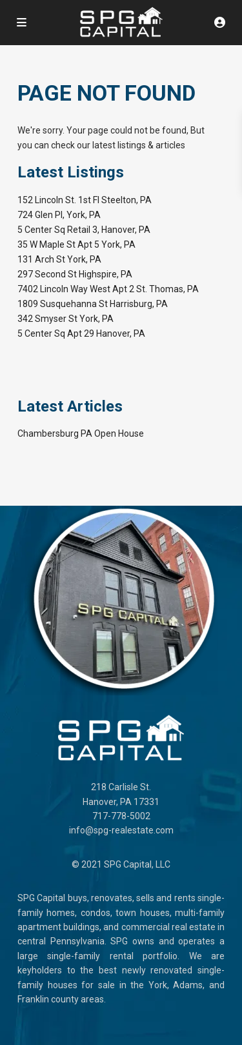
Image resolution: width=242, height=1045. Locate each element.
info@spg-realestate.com (121, 830)
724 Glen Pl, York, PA (59, 215)
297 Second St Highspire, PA (74, 274)
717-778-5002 (121, 816)
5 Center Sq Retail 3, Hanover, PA (83, 229)
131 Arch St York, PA (59, 259)
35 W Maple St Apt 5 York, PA (76, 244)
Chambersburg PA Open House (80, 433)
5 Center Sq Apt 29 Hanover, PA (81, 333)
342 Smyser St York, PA (65, 319)
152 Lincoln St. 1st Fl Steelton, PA (84, 200)
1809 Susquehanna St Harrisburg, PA (92, 304)
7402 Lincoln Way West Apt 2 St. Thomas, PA (108, 289)
